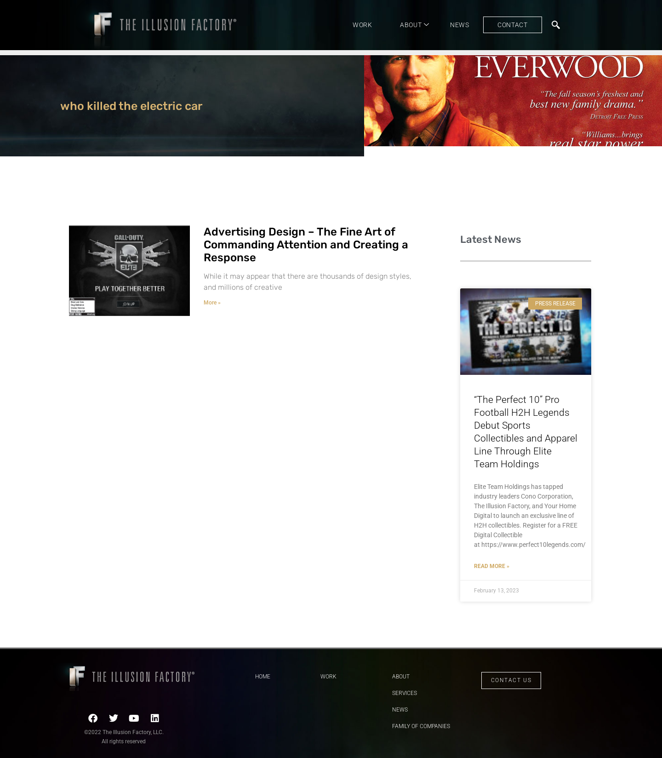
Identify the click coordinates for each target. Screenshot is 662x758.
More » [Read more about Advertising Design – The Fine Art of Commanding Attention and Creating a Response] (212, 302)
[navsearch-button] (556, 25)
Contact (512, 25)
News (459, 25)
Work (362, 25)
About (414, 25)
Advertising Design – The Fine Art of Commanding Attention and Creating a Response (306, 244)
